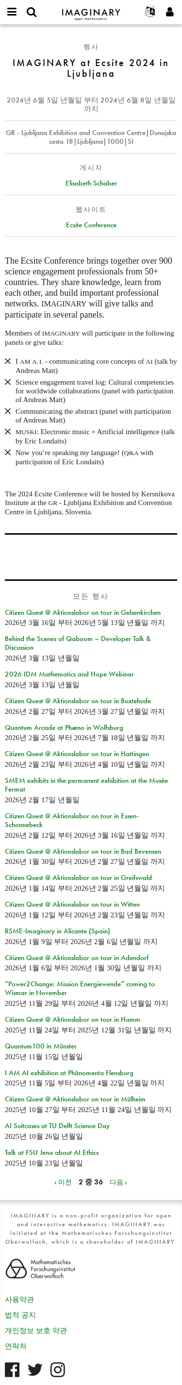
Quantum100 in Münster (41, 1046)
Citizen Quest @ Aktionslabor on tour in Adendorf (77, 957)
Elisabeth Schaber (91, 183)
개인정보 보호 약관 (36, 1330)
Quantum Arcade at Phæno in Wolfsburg (64, 727)
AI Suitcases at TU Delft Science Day (57, 1125)
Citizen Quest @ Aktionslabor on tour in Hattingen (77, 753)
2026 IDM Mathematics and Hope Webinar (69, 674)
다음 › (118, 1182)
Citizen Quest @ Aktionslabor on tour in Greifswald (78, 877)
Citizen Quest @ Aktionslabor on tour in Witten (72, 904)
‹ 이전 (63, 1182)
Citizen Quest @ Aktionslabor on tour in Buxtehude (78, 700)
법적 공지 (20, 1315)
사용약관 (19, 1299)
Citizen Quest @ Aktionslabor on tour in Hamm (72, 1019)
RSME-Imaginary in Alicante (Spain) (57, 931)
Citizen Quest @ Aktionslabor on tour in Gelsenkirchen (83, 612)
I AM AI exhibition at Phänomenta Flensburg (69, 1072)
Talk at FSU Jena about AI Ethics (52, 1152)
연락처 (16, 1346)
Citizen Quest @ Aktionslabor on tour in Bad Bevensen (83, 851)
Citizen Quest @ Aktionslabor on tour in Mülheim (75, 1099)
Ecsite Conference (91, 224)
